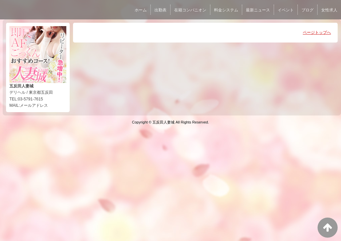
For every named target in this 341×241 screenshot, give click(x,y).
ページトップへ (317, 32)
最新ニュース (258, 10)
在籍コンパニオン (190, 10)
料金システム (226, 10)
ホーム (141, 10)
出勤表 (160, 10)
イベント (286, 10)
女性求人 (329, 10)
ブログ (307, 10)
